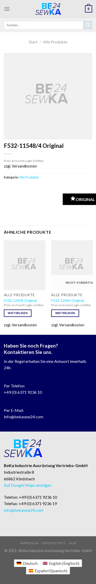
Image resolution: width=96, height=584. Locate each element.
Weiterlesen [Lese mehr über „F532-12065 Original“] (65, 313)
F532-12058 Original (20, 300)
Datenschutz (54, 543)
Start (33, 41)
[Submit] (87, 25)
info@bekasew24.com (23, 416)
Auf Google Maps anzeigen (27, 485)
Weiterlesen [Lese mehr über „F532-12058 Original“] (18, 313)
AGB (72, 543)
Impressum (29, 543)
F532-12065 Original (67, 300)
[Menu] (7, 9)
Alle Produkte (55, 41)
